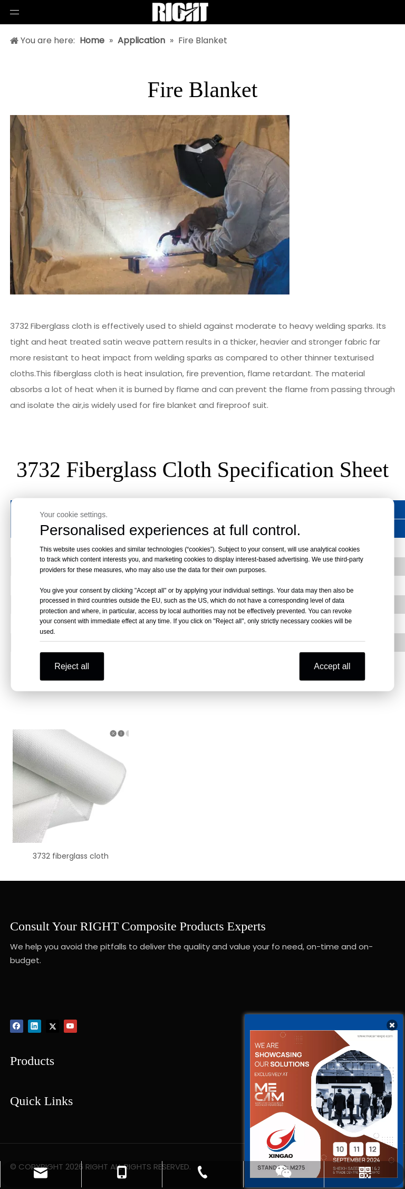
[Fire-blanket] (150, 204)
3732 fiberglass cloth (71, 856)
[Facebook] (16, 1026)
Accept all (332, 666)
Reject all (71, 666)
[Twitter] (52, 1026)
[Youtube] (70, 1026)
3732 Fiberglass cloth (51, 325)
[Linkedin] (34, 1026)
